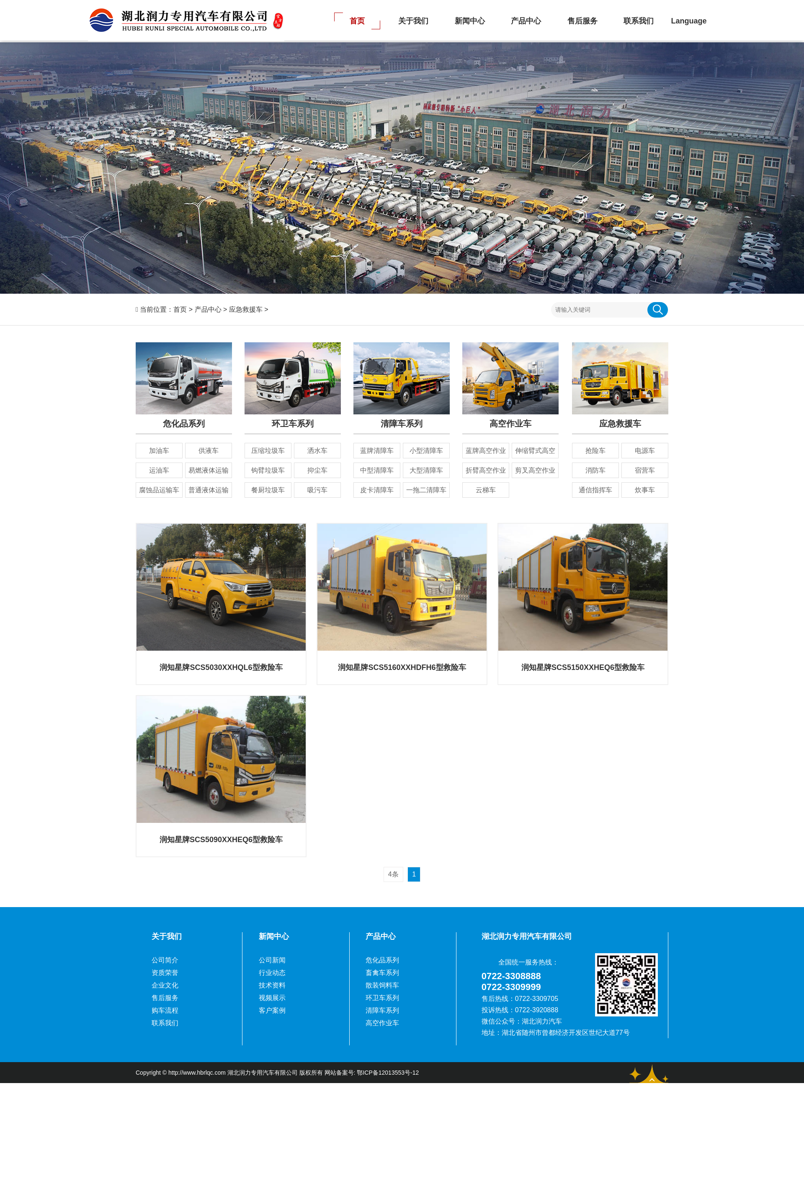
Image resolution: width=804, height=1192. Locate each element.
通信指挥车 (595, 490)
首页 (357, 21)
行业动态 (272, 972)
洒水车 (317, 450)
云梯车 (486, 490)
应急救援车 (246, 309)
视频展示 (272, 997)
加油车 (159, 450)
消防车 (595, 470)
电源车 (645, 450)
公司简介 (165, 960)
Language (688, 21)
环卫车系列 (293, 423)
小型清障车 (426, 450)
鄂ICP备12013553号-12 (388, 1072)
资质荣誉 (165, 972)
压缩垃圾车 (268, 450)
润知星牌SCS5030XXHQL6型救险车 (221, 667)
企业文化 (165, 985)
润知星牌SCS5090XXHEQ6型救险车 (221, 839)
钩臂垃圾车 (268, 470)
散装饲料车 (382, 985)
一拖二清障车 (426, 490)
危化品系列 (184, 423)
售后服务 (582, 21)
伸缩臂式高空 (535, 450)
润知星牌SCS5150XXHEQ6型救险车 (582, 667)
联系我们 (639, 21)
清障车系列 (402, 423)
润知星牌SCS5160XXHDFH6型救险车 (402, 667)
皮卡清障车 (377, 490)
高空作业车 (510, 423)
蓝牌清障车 (377, 450)
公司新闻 (272, 960)
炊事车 (645, 490)
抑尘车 (317, 470)
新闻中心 (470, 21)
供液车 (208, 450)
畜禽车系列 (382, 972)
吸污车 (317, 490)
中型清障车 (377, 470)
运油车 (159, 470)
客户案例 (272, 1010)
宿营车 (645, 470)
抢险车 (595, 450)
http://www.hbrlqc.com (197, 1072)
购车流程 (165, 1010)
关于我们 (413, 21)
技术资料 (272, 985)
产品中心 (526, 21)
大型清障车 (426, 470)
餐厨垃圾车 (268, 490)
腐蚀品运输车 (159, 490)
